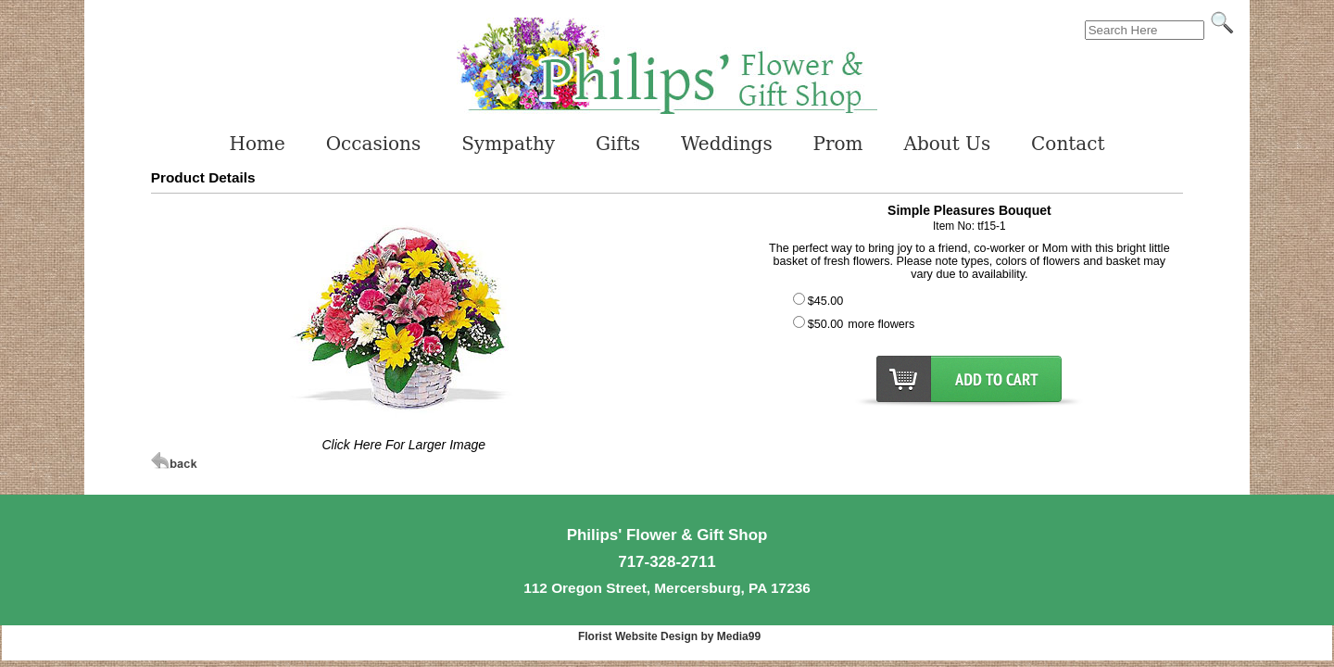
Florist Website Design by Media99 (669, 636)
